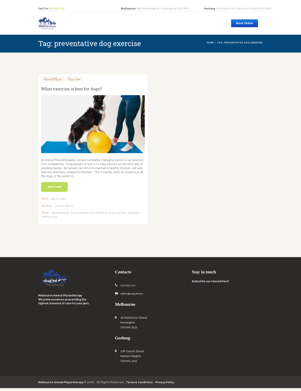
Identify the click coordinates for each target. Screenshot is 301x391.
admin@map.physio (132, 296)
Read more (55, 189)
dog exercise (80, 215)
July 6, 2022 (58, 201)
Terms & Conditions (140, 384)
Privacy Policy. (165, 384)
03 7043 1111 (56, 8)
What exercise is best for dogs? (80, 90)
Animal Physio (53, 79)
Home (210, 42)
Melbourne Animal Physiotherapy (61, 384)
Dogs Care (77, 79)
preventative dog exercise (108, 215)
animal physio (60, 215)
